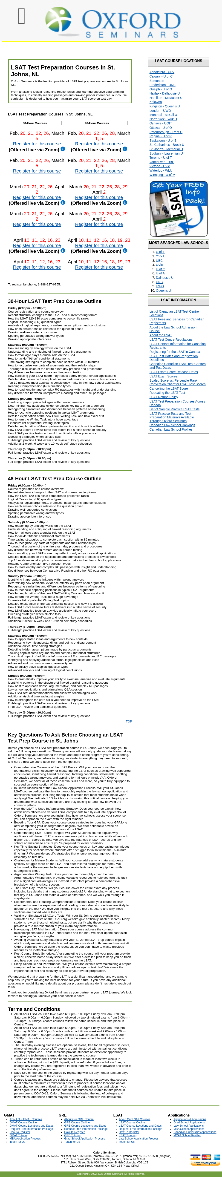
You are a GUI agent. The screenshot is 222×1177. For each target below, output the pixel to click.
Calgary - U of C (161, 76)
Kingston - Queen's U (165, 106)
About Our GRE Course (79, 1119)
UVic (159, 265)
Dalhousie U (164, 277)
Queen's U (163, 290)
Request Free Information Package (31, 1129)
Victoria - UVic (160, 166)
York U (161, 256)
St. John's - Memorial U (166, 149)
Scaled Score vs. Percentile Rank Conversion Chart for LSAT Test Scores (178, 382)
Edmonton (157, 81)
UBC (159, 260)
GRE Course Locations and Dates (85, 1125)
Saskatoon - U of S (163, 140)
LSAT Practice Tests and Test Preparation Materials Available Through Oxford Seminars (172, 417)
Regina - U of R (161, 136)
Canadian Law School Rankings (172, 425)
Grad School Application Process (84, 1138)
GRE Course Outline (77, 1122)
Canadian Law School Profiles (171, 429)
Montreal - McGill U (163, 115)
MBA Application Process (25, 1138)
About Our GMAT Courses (26, 1119)
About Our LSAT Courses (134, 1119)
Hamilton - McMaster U (166, 98)
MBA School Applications (188, 1129)
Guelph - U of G (161, 89)
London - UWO (160, 110)
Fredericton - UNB (163, 85)
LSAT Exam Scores (163, 376)
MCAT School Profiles (187, 1135)
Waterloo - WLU (161, 170)
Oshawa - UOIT (161, 123)
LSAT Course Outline (132, 1122)
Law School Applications (188, 1125)
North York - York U (163, 119)
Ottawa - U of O (161, 127)
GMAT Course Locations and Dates (32, 1125)
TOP (129, 721)
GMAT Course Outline (23, 1122)
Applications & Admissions (189, 1119)
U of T (160, 252)
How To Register (20, 1132)
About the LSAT (161, 335)
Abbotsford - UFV (162, 72)
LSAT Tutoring (127, 1135)
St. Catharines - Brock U (167, 145)
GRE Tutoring (72, 1135)
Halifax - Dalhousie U (165, 93)
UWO (160, 286)
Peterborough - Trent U (166, 132)
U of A (160, 273)
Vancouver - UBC (162, 162)
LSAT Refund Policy (164, 397)
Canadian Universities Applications (194, 1132)
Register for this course (37, 143)
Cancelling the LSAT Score (169, 388)
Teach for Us (17, 1141)
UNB (159, 282)
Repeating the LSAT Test (167, 392)
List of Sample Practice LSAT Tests (175, 409)
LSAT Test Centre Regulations (171, 339)
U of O (160, 269)
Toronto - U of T (161, 157)
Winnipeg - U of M (162, 175)
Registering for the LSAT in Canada (175, 352)
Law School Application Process (139, 1138)
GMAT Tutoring (19, 1135)
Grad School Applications (189, 1122)
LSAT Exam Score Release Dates (174, 372)
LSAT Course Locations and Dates (140, 1125)
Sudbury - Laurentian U (166, 153)
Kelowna (156, 102)
